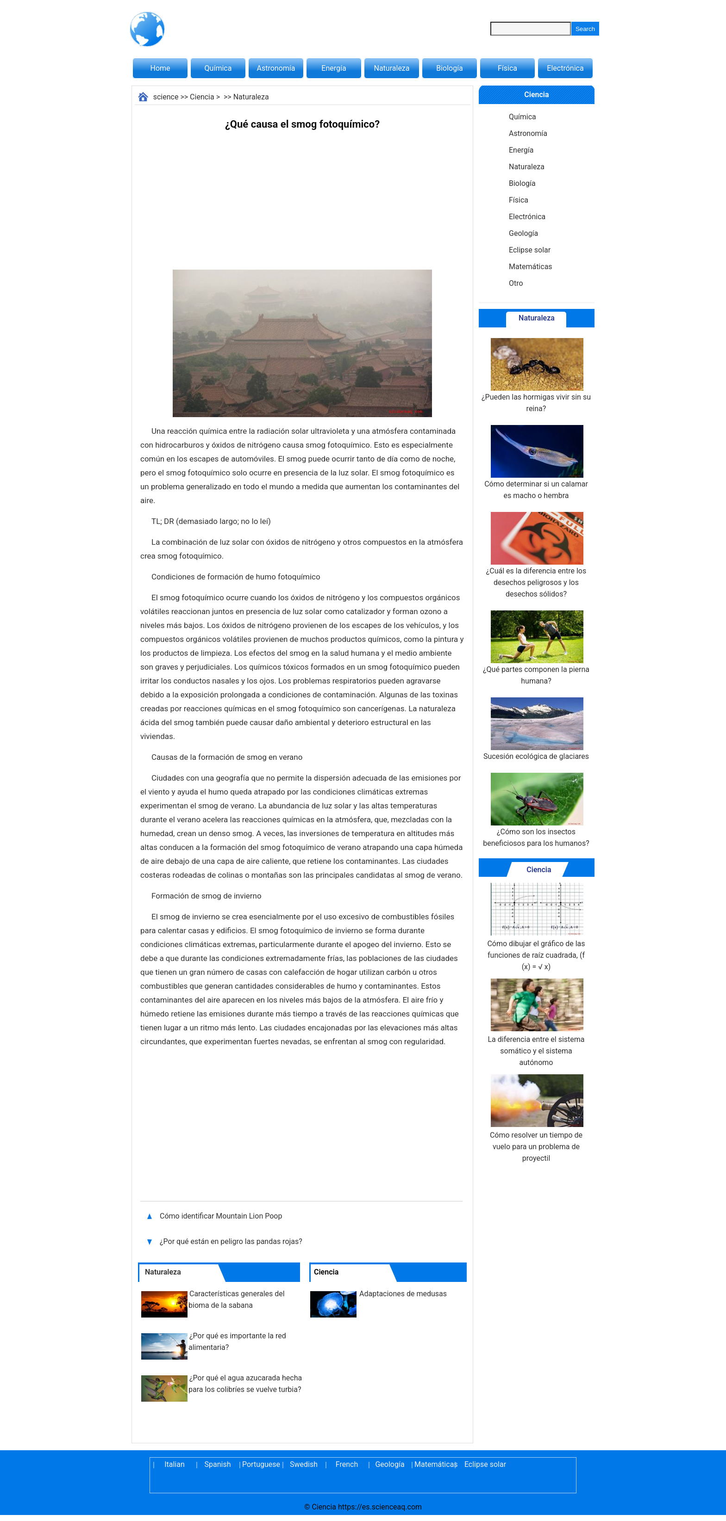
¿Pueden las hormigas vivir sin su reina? (536, 375)
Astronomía (276, 68)
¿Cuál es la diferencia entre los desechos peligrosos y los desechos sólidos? (536, 555)
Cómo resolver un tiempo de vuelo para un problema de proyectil (536, 1118)
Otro (516, 283)
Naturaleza (392, 68)
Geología (523, 233)
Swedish (304, 1464)
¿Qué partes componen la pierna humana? (536, 647)
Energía (333, 68)
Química (218, 68)
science (166, 96)
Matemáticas (530, 266)
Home (160, 68)
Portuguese (260, 1464)
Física (507, 68)
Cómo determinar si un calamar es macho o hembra (536, 462)
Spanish (218, 1464)
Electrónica (565, 68)
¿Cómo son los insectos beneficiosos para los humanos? (536, 810)
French (347, 1464)
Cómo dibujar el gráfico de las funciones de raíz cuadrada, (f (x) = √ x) (536, 927)
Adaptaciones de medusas (403, 1293)
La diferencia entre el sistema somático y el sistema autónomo (536, 1023)
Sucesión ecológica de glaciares (536, 729)
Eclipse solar (530, 250)
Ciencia (202, 96)
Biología (449, 68)
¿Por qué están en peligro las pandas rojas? (232, 1241)
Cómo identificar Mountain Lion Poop (222, 1216)
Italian (174, 1464)
